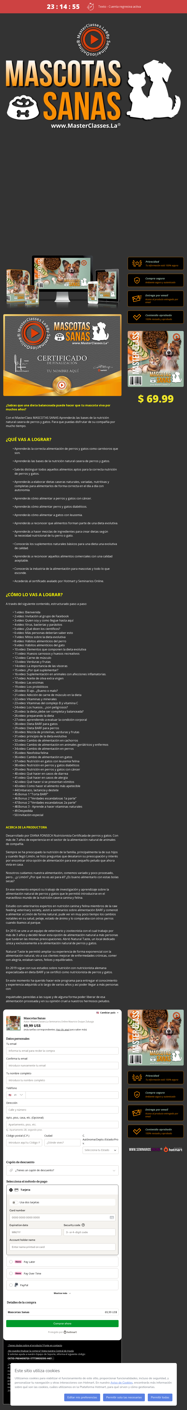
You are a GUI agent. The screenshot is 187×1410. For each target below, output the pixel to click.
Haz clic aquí (62, 1029)
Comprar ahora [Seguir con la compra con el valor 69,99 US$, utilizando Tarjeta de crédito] (62, 1323)
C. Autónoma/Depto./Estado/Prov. (100, 1139)
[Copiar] (30, 1358)
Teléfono (11, 1088)
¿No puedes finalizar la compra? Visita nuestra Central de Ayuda (41, 1350)
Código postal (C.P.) (17, 1135)
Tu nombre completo (18, 1073)
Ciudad (48, 1135)
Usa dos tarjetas (29, 1202)
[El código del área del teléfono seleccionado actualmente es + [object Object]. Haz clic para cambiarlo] (16, 1095)
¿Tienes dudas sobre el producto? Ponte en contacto (35, 1345)
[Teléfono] (72, 1095)
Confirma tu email (16, 1058)
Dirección (11, 1103)
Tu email (11, 1044)
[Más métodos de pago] (62, 1293)
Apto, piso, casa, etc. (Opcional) (25, 1117)
